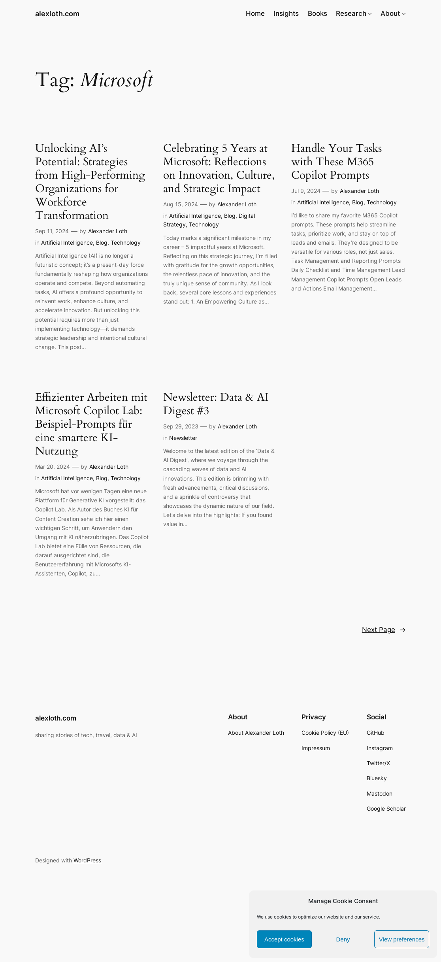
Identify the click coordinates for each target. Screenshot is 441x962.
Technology (126, 242)
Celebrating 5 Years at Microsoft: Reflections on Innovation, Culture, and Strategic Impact (219, 168)
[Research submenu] (370, 13)
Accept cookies (284, 939)
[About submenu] (404, 13)
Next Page (384, 629)
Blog (101, 242)
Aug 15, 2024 (180, 204)
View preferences (402, 939)
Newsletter (183, 437)
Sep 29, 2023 (180, 426)
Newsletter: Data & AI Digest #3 (216, 403)
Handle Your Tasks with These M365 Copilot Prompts (336, 161)
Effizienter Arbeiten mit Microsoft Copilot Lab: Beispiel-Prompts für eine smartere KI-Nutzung (91, 424)
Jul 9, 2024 (305, 190)
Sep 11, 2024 (52, 231)
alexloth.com (57, 13)
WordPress (87, 860)
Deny (343, 939)
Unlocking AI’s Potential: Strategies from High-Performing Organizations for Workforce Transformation (90, 181)
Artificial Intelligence (67, 242)
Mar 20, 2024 (52, 466)
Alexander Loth (107, 231)
